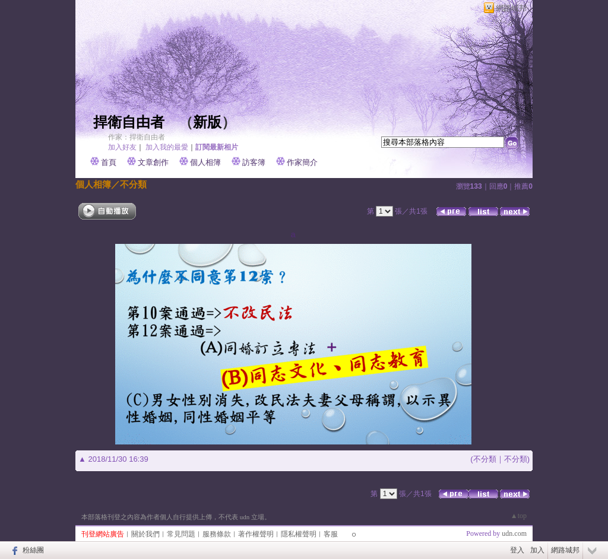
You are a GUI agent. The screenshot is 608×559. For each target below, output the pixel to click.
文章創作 (153, 162)
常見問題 (181, 534)
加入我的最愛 (166, 147)
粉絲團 (33, 550)
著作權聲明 (256, 534)
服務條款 (216, 534)
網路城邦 (511, 8)
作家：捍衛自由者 (136, 137)
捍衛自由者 (128, 122)
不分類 (133, 184)
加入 (537, 550)
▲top (519, 516)
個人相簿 (205, 162)
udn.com (514, 533)
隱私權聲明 (298, 534)
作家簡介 (302, 162)
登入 (517, 550)
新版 (207, 122)
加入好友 (122, 147)
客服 (331, 534)
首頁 (108, 162)
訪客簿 (253, 162)
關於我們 (145, 534)
